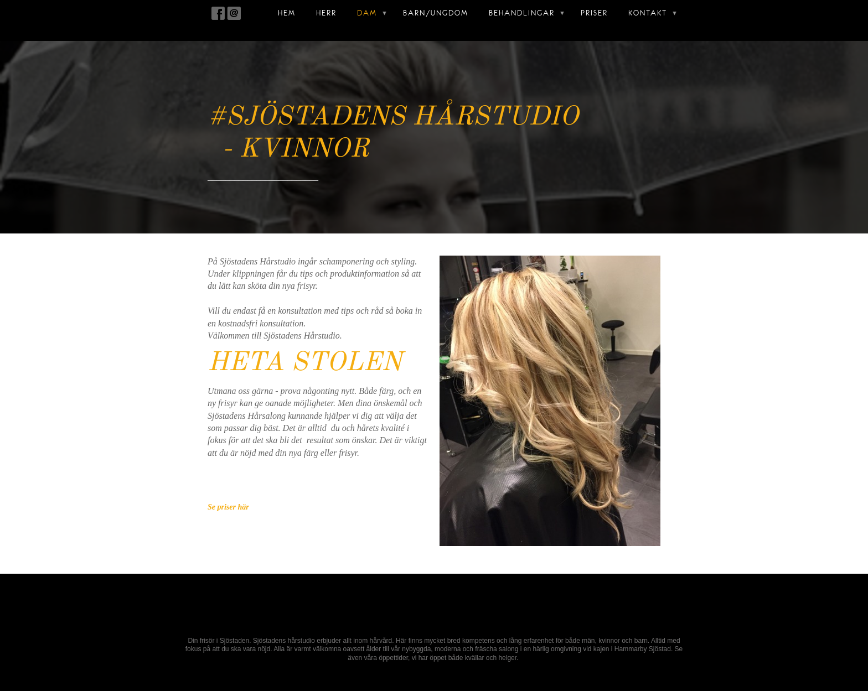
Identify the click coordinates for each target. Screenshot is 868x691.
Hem (287, 13)
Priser (594, 13)
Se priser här (228, 507)
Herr (326, 13)
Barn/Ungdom (435, 13)
